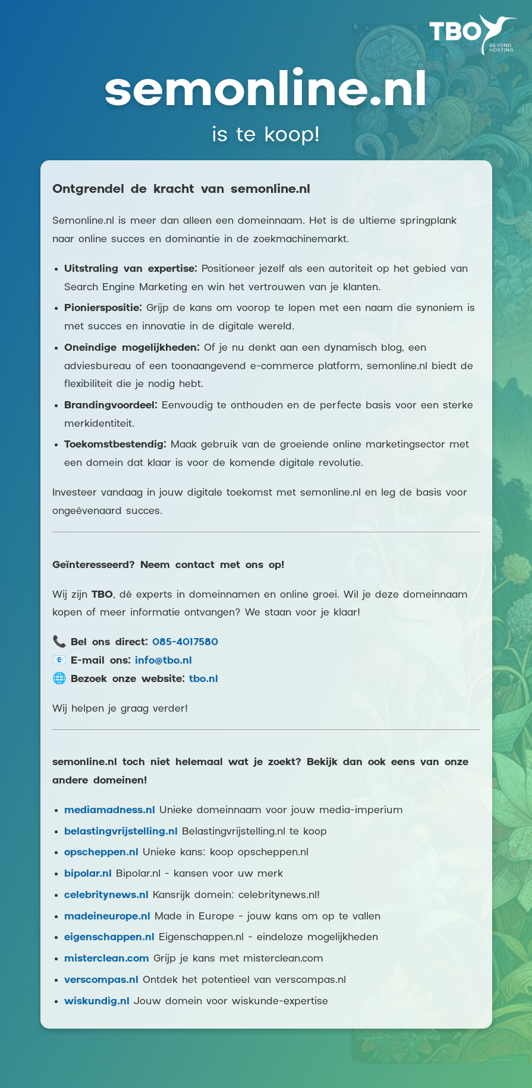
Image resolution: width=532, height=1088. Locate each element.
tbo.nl (203, 679)
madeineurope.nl (107, 916)
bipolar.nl (88, 874)
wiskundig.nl (97, 1001)
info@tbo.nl (163, 661)
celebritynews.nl (106, 895)
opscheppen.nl (101, 852)
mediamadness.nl (109, 810)
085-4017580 (185, 642)
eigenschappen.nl (109, 937)
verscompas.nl (101, 980)
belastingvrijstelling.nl (121, 832)
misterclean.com (106, 959)
